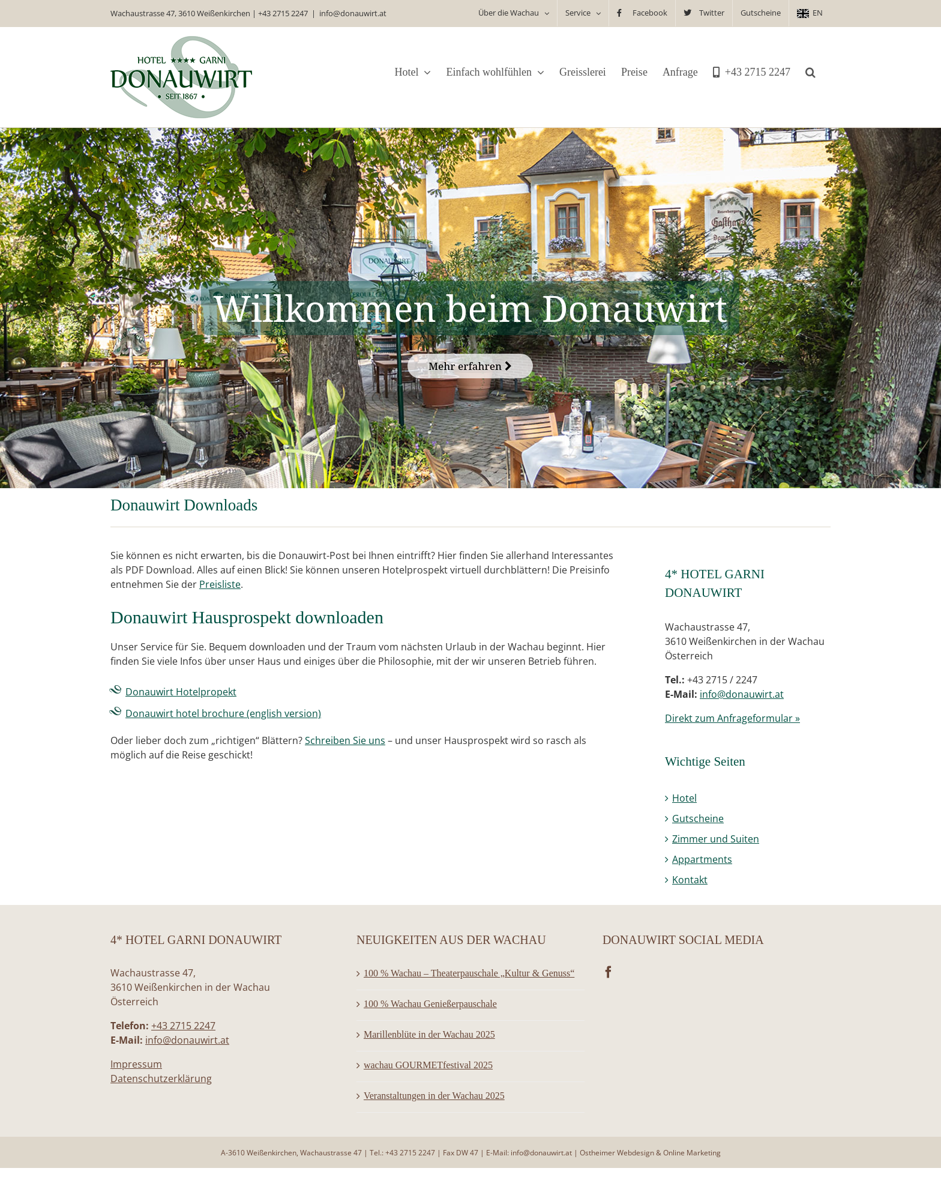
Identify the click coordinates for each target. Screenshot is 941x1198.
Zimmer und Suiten (715, 839)
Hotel (684, 798)
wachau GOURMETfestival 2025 (428, 1065)
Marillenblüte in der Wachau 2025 (429, 1034)
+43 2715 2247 (283, 13)
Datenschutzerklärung (161, 1078)
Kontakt (690, 879)
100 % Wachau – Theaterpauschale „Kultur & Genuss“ (469, 973)
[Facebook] (609, 972)
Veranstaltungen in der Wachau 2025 (434, 1096)
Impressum (136, 1064)
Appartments (702, 859)
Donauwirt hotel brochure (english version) (223, 713)
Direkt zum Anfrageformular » (732, 718)
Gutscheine (698, 818)
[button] (810, 72)
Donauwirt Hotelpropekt (180, 691)
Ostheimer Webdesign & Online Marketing (650, 1153)
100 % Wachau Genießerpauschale (430, 1004)
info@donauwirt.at (352, 13)
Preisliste (220, 584)
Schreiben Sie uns (345, 740)
